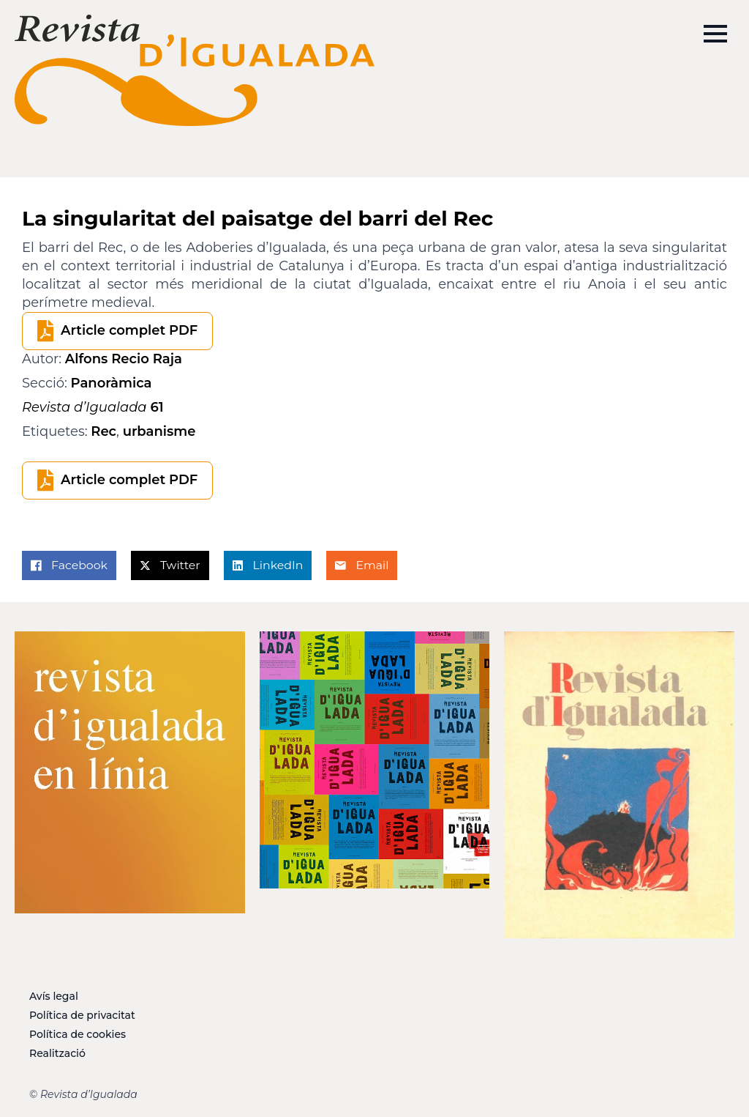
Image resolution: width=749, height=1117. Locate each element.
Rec (103, 431)
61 (93, 407)
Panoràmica (111, 383)
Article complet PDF (129, 330)
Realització (57, 1053)
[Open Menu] (715, 33)
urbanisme (159, 431)
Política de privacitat (82, 1015)
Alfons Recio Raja (123, 359)
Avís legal (53, 996)
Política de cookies (77, 1034)
